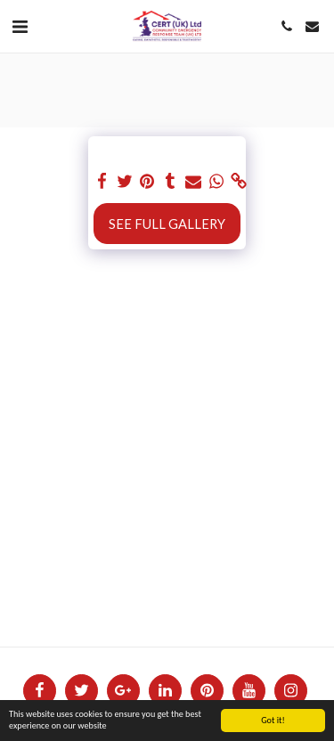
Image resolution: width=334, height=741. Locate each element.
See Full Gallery (167, 224)
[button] (19, 26)
